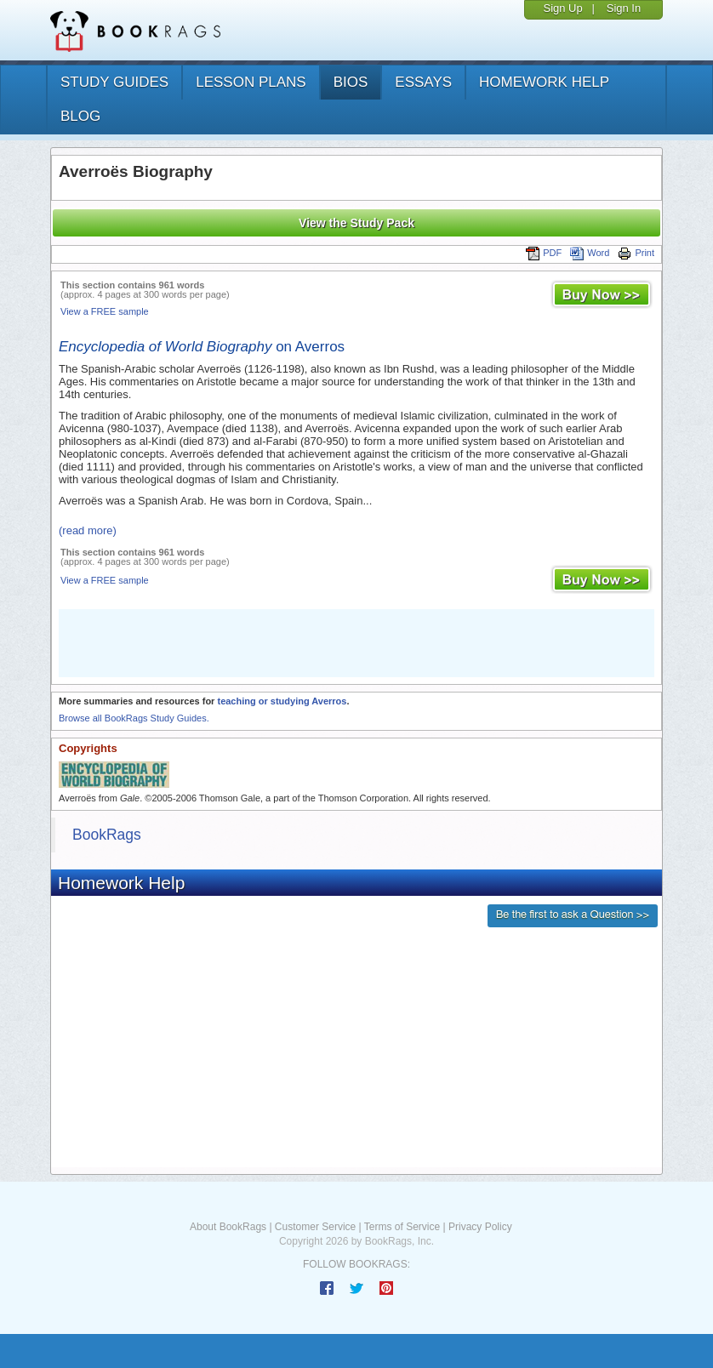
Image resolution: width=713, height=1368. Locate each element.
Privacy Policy (480, 1227)
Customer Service (315, 1227)
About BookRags (228, 1227)
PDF (544, 253)
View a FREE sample (104, 311)
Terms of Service (402, 1227)
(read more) (88, 530)
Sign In (624, 8)
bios (351, 82)
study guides (114, 82)
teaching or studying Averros (281, 701)
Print (636, 253)
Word (589, 253)
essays (423, 82)
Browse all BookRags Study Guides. (134, 718)
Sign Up (562, 8)
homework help (544, 82)
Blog (80, 116)
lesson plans (250, 82)
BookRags (106, 834)
